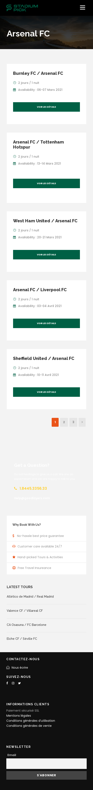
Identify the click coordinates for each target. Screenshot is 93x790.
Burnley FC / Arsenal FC (38, 73)
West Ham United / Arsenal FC (45, 220)
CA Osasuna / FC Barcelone (26, 624)
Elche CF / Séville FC (22, 638)
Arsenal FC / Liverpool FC (40, 289)
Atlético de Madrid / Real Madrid (30, 596)
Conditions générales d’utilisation (30, 721)
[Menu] (82, 7)
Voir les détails (46, 107)
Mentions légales (18, 716)
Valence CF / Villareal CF (25, 610)
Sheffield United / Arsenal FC (43, 358)
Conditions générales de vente (29, 726)
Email (11, 755)
